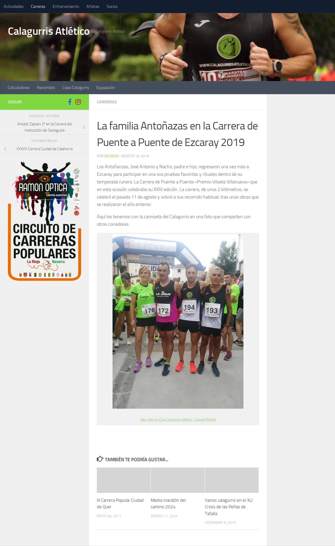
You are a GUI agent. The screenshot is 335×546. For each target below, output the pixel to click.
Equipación (105, 87)
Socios (112, 6)
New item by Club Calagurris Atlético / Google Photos (178, 419)
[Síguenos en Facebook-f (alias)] (69, 102)
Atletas (92, 6)
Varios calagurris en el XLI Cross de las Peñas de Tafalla (229, 506)
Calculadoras (19, 87)
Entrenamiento (66, 6)
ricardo (111, 156)
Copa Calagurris (75, 87)
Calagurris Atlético (49, 31)
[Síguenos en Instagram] (78, 102)
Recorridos (46, 87)
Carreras (38, 6)
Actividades (14, 6)
